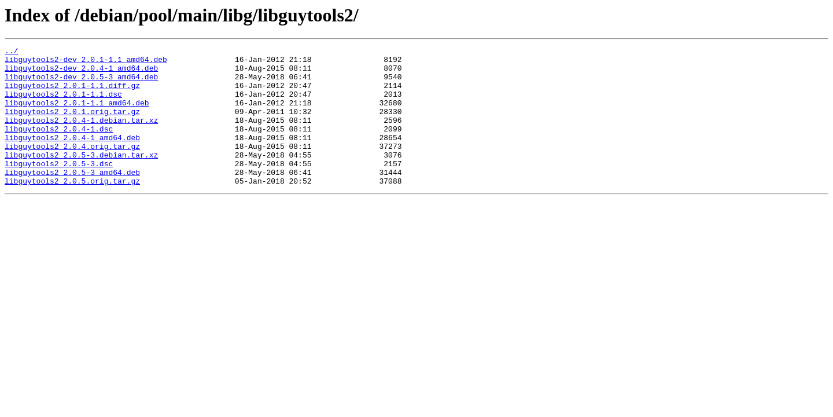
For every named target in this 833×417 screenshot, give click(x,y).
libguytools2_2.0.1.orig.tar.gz (72, 125)
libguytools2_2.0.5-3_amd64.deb (72, 198)
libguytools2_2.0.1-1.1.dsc (63, 104)
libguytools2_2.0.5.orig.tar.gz (72, 208)
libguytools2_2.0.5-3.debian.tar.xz (81, 177)
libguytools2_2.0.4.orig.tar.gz (72, 167)
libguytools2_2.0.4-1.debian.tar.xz (81, 135)
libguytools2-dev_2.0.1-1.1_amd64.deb (86, 62)
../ (11, 52)
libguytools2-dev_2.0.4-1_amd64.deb (81, 73)
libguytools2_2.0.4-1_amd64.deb (72, 156)
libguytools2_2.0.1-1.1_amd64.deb (77, 114)
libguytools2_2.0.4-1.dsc (59, 146)
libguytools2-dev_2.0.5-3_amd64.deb (81, 83)
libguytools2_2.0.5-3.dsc (59, 187)
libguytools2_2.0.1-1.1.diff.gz (72, 94)
